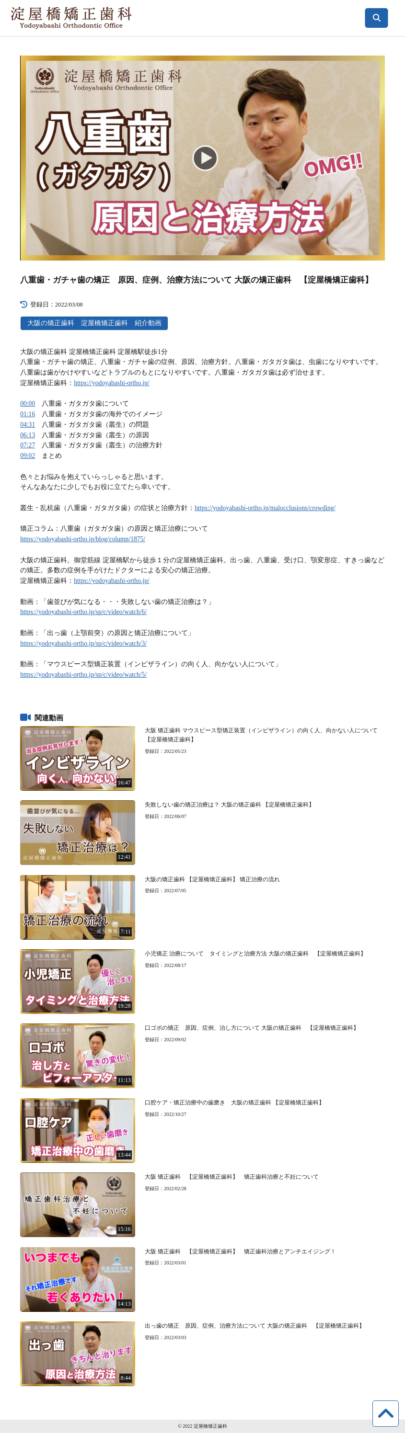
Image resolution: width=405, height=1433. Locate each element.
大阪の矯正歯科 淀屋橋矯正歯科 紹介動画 (94, 323)
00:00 (27, 403)
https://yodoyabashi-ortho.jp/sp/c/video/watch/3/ (83, 643)
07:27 (27, 445)
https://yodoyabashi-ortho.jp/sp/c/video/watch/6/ (83, 611)
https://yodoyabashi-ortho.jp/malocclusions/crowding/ (265, 508)
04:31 (27, 424)
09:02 (27, 455)
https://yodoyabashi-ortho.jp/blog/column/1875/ (82, 539)
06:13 (27, 435)
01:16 (27, 414)
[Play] (202, 158)
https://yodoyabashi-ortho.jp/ (111, 383)
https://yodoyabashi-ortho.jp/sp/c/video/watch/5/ (83, 674)
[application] (202, 158)
